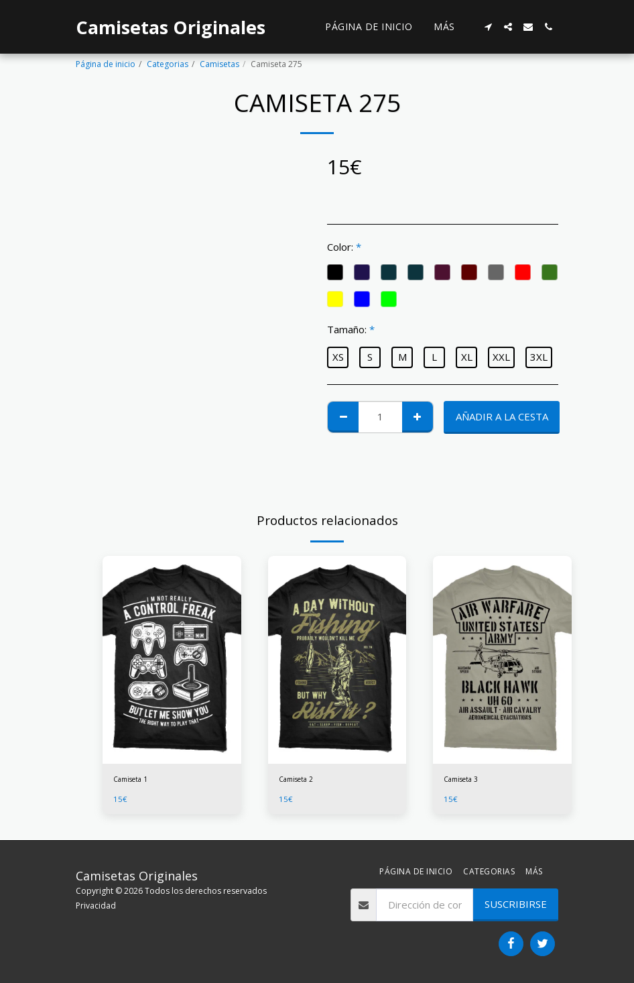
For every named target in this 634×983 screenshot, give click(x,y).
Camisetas (219, 64)
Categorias (167, 64)
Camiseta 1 (134, 780)
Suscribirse (516, 904)
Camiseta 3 (465, 780)
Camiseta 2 (300, 780)
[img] (172, 660)
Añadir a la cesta (502, 416)
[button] (488, 27)
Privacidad (96, 905)
